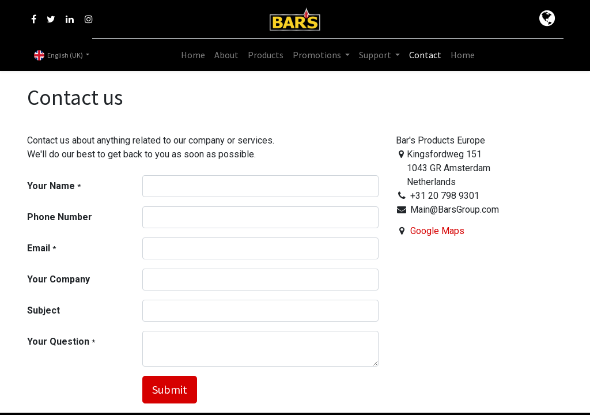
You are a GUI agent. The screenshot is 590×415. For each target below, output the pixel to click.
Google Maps (437, 230)
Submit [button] (169, 389)
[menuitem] (193, 54)
